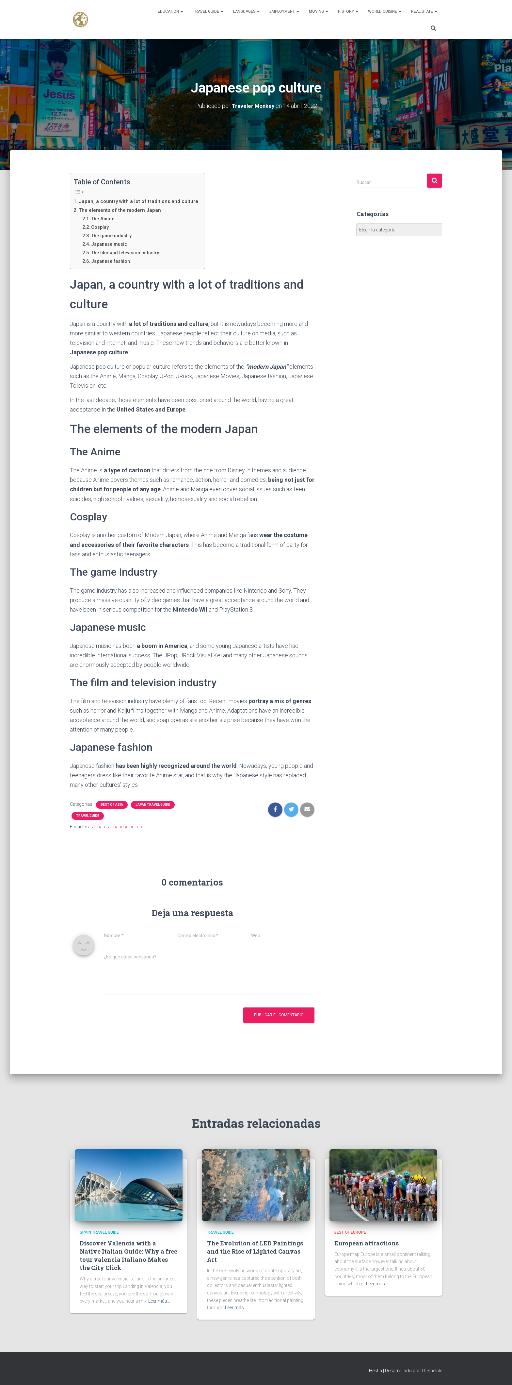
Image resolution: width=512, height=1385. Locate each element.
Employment (284, 11)
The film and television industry (129, 252)
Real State (424, 11)
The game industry (114, 235)
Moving (318, 11)
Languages (246, 11)
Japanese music (112, 244)
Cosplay (102, 227)
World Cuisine (384, 11)
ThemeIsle (431, 1370)
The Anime (104, 218)
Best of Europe (350, 1232)
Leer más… (159, 1301)
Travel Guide (208, 11)
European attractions (366, 1243)
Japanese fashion (113, 261)
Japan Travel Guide (153, 804)
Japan (98, 826)
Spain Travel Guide (99, 1232)
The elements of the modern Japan (121, 210)
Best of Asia (112, 804)
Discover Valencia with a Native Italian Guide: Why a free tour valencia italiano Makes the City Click (128, 1255)
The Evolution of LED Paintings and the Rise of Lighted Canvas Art (255, 1251)
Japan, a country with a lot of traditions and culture (140, 201)
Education (170, 11)
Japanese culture (125, 826)
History (348, 11)
